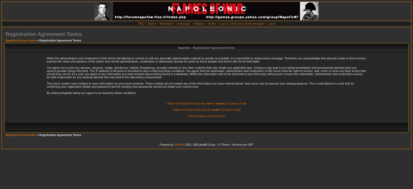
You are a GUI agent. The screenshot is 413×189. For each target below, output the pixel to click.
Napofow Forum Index (21, 40)
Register (199, 23)
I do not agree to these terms (206, 116)
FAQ (141, 23)
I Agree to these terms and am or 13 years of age (206, 103)
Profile (211, 23)
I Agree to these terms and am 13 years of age (206, 109)
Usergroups (183, 23)
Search (152, 23)
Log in (272, 23)
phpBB (178, 144)
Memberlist (166, 23)
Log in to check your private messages (241, 23)
